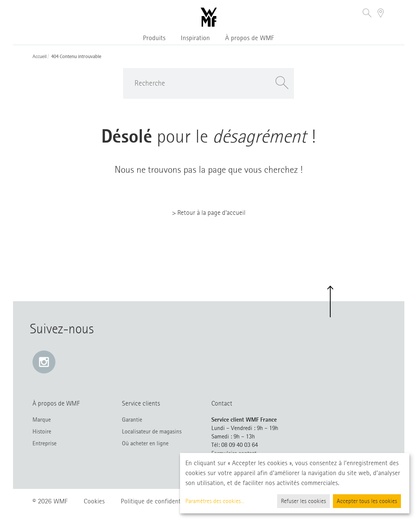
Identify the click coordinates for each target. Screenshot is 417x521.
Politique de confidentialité (157, 501)
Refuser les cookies (303, 501)
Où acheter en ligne (145, 443)
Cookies (94, 501)
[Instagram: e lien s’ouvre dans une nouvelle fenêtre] (43, 362)
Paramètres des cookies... (214, 501)
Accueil (39, 56)
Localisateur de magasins (152, 431)
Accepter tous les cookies (367, 501)
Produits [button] (154, 38)
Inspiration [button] (195, 38)
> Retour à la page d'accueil (208, 212)
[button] (367, 14)
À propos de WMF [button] (249, 38)
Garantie (132, 419)
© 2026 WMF (50, 501)
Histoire (41, 431)
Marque (41, 419)
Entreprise (44, 443)
